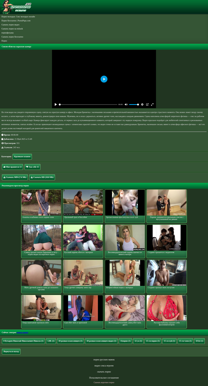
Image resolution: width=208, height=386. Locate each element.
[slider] (88, 104)
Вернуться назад (11, 351)
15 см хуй (169, 341)
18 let (199, 341)
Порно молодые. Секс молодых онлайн (18, 17)
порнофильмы (7, 33)
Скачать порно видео (10, 25)
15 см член (185, 341)
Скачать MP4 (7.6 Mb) (14, 177)
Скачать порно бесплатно (12, 37)
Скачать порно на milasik (12, 29)
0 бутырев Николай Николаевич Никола (23, 341)
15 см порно (153, 341)
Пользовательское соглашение (104, 377)
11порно (125, 341)
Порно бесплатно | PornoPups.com (15, 21)
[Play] (55, 104)
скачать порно (104, 371)
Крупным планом (22, 156)
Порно (4, 41)
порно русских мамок (104, 359)
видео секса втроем (103, 365)
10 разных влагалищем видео (101, 341)
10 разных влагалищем (70, 341)
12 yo (138, 341)
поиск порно (22, 332)
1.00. (51, 341)
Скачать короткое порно (104, 382)
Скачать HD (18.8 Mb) (42, 177)
